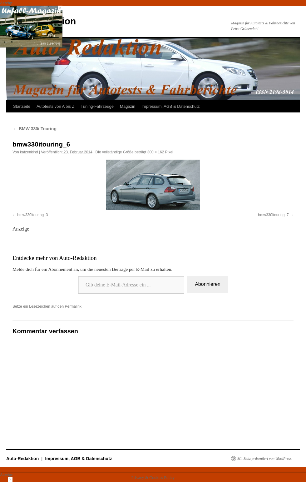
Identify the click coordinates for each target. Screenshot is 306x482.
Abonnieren (207, 284)
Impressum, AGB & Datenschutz (170, 106)
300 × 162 (155, 152)
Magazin (127, 106)
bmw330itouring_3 (32, 215)
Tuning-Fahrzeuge (97, 106)
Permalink (73, 306)
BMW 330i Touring (34, 128)
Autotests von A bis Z (55, 106)
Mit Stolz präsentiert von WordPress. (264, 458)
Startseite (21, 106)
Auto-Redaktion (23, 458)
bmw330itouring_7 (273, 215)
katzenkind (29, 152)
